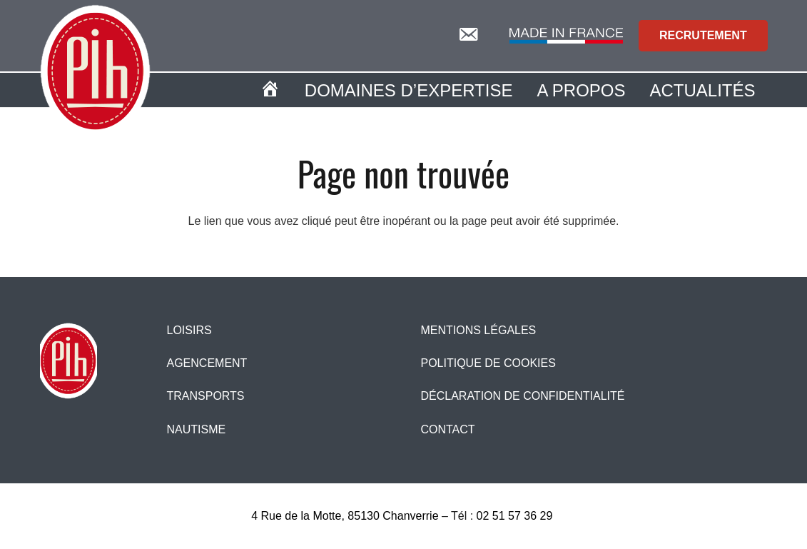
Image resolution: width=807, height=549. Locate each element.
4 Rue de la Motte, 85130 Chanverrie (344, 516)
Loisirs (188, 330)
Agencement (206, 363)
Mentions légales (478, 330)
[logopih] (95, 71)
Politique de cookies (487, 363)
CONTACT (447, 429)
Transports (205, 396)
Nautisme (195, 429)
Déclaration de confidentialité (522, 396)
